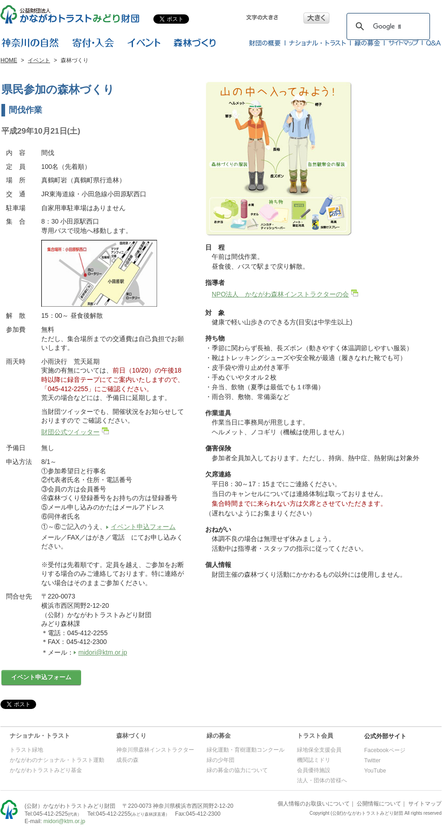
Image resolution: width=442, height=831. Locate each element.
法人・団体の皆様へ (322, 780)
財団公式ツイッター (70, 432)
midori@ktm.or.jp (102, 652)
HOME (8, 60)
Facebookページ (384, 750)
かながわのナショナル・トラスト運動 (57, 760)
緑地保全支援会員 (319, 750)
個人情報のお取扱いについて (314, 803)
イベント (39, 60)
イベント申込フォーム (143, 526)
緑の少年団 (220, 760)
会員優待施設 (313, 770)
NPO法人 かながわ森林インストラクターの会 (280, 294)
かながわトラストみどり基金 (46, 770)
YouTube (375, 770)
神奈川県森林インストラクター (155, 750)
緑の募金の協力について (237, 770)
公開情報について (379, 803)
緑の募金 (219, 735)
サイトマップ (425, 803)
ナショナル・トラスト (40, 735)
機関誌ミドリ (313, 760)
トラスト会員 (315, 735)
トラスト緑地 (26, 750)
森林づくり (131, 735)
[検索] (387, 26)
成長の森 (127, 760)
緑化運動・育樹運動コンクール (245, 750)
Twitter (372, 760)
